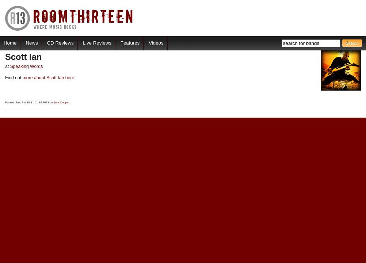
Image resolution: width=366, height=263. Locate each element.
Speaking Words (26, 66)
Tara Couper (61, 102)
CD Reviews (60, 43)
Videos (156, 43)
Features (130, 43)
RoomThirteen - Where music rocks (69, 18)
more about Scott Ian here (47, 77)
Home (10, 43)
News (32, 43)
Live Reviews (97, 43)
